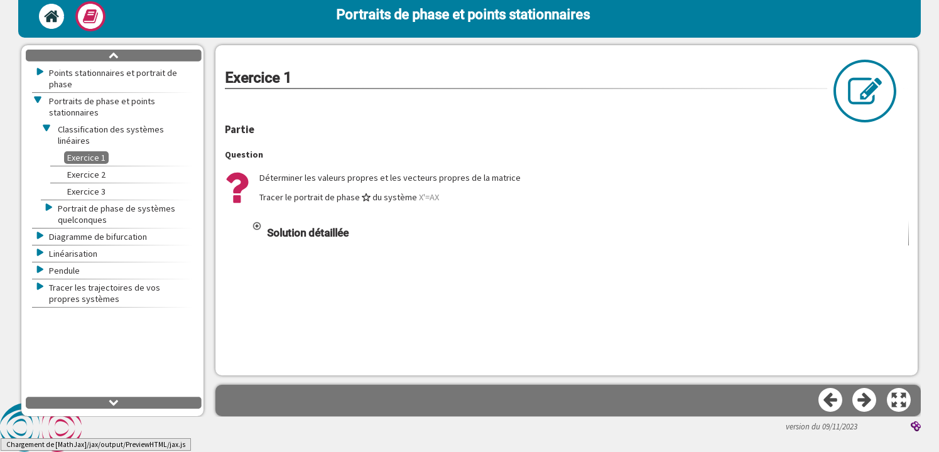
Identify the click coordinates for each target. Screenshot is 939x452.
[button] (580, 232)
